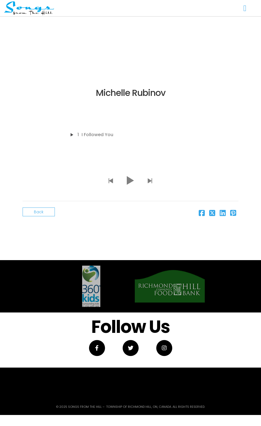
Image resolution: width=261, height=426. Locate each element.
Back (39, 212)
